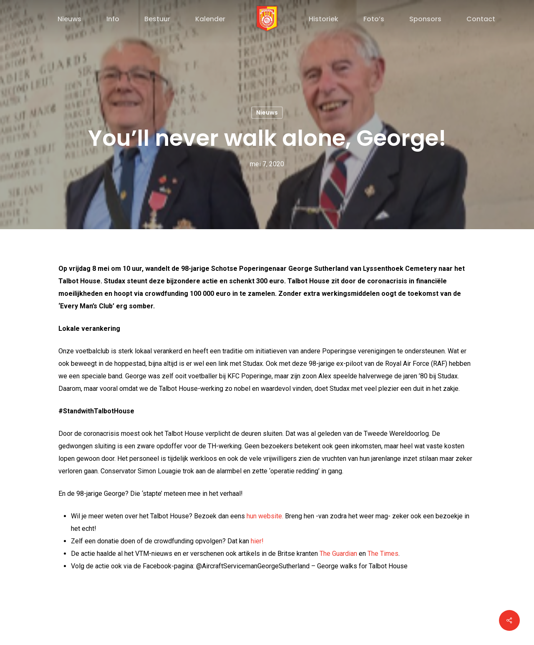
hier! (257, 541)
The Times (383, 554)
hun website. (265, 516)
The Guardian (338, 554)
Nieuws (267, 112)
